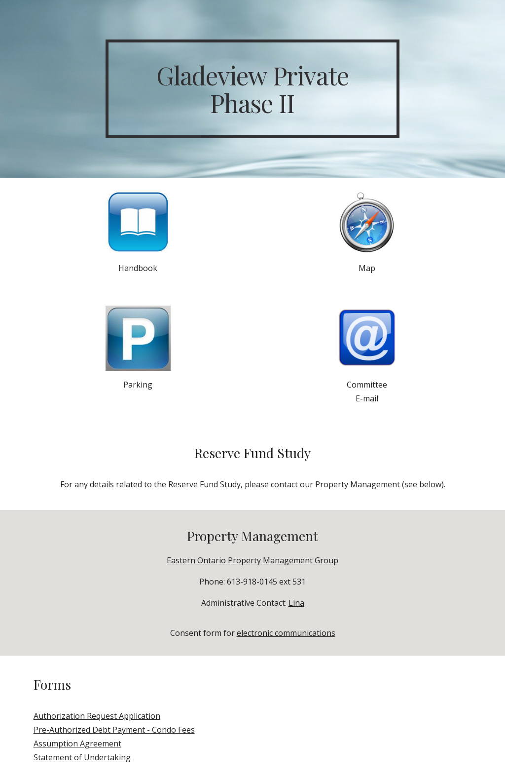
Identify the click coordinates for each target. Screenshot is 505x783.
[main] (252, 88)
